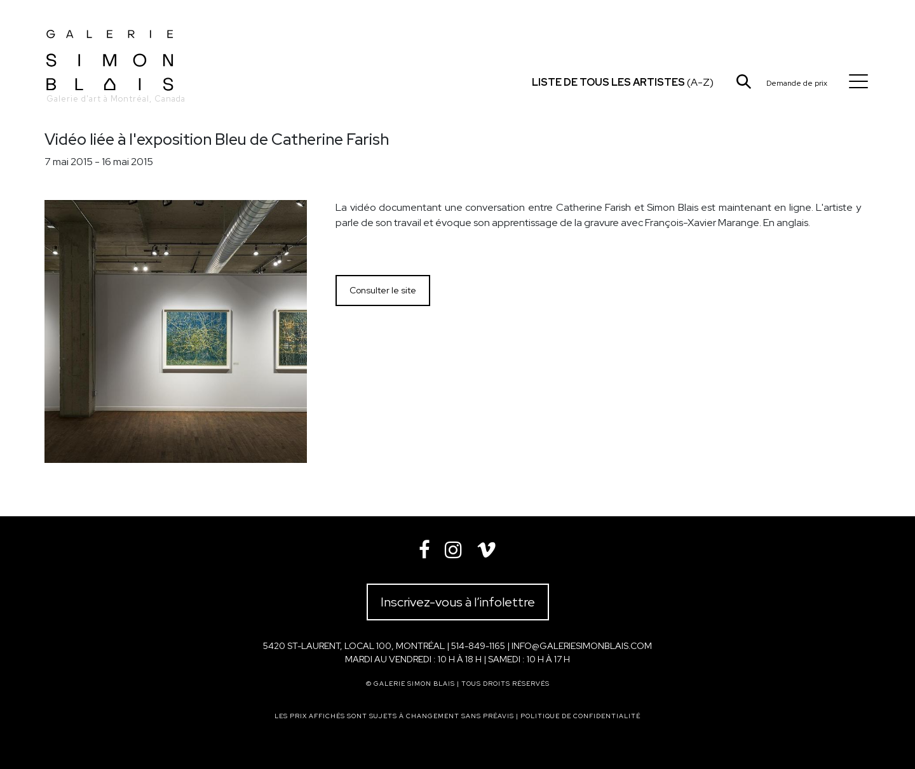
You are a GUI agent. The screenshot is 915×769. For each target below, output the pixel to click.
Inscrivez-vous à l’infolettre (458, 602)
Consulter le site (382, 290)
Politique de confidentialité (580, 716)
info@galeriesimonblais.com (582, 646)
